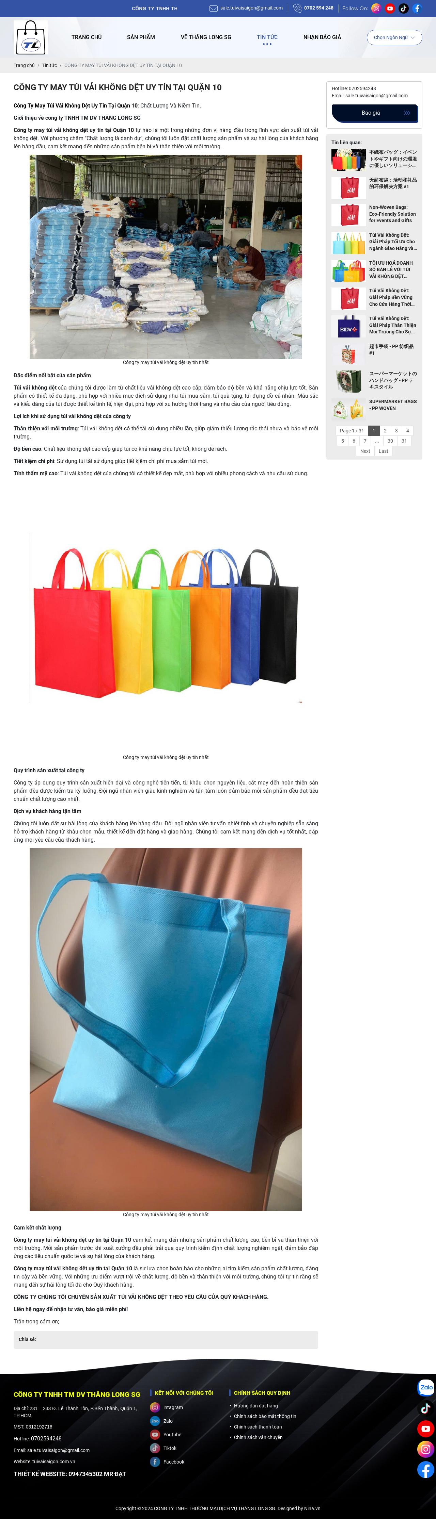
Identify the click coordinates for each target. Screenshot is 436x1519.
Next (365, 451)
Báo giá (371, 113)
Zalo (161, 1421)
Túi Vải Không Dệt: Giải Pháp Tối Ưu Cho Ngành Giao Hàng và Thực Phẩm (392, 242)
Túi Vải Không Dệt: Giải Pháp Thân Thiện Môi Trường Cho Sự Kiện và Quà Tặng (392, 325)
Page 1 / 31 (352, 430)
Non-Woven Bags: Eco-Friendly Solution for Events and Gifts (392, 213)
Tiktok (163, 1448)
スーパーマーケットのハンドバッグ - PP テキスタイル (393, 380)
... (377, 441)
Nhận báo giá (322, 37)
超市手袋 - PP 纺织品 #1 (391, 350)
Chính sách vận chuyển (258, 1437)
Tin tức (267, 37)
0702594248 (46, 1438)
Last (383, 451)
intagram (166, 1407)
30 (390, 441)
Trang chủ (87, 37)
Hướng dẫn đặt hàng (256, 1405)
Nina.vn (312, 1508)
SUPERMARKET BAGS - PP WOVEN (393, 405)
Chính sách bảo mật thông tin (265, 1416)
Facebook (167, 1462)
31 (404, 441)
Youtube (165, 1435)
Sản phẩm (141, 37)
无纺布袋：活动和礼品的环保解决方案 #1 (393, 183)
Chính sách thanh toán (258, 1427)
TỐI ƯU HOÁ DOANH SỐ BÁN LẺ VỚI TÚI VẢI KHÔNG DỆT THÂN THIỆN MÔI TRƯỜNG (391, 270)
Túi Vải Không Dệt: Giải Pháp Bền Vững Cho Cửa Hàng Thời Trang (390, 298)
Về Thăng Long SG (206, 37)
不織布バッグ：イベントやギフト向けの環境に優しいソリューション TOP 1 (393, 159)
